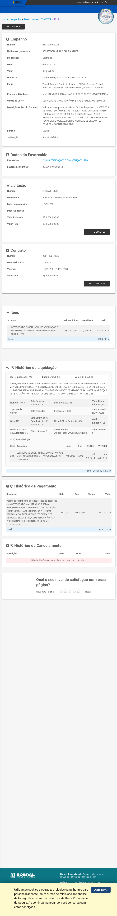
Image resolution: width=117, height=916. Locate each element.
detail (26, 19)
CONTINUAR (101, 889)
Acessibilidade (83, 2)
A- (93, 2)
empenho (16, 19)
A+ (98, 2)
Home (5, 19)
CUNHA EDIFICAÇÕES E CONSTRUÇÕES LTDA (65, 160)
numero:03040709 (41, 19)
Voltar (13, 26)
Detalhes (97, 232)
